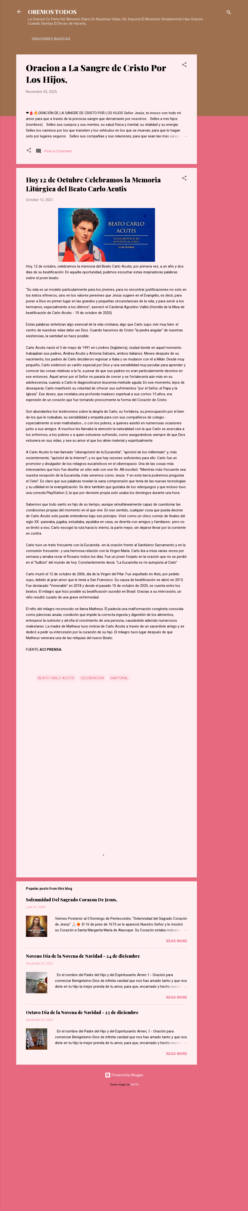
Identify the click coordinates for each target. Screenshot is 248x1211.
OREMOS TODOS (52, 11)
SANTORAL (119, 792)
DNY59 (135, 1198)
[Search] (229, 13)
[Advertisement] (216, 127)
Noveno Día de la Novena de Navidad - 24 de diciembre (83, 1070)
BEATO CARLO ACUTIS (56, 792)
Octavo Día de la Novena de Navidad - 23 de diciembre (82, 1126)
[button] (184, 65)
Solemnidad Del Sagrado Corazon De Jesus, (71, 1013)
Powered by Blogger (124, 1189)
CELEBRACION (92, 792)
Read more (176, 1055)
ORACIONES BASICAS (51, 39)
